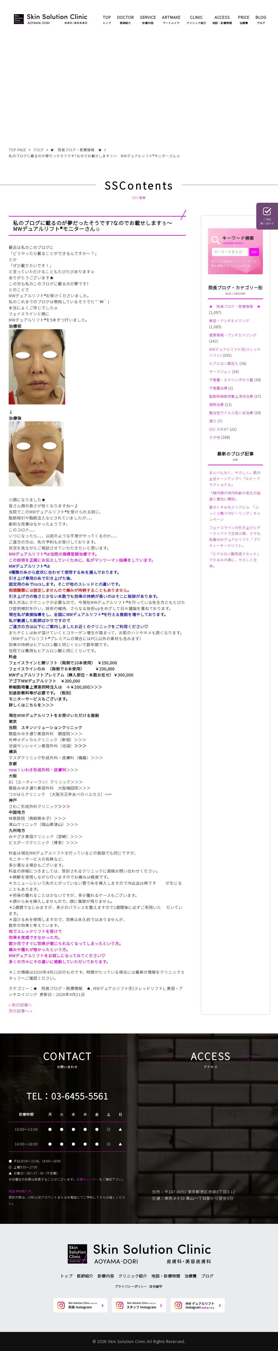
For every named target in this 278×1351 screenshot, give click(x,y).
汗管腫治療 (218, 388)
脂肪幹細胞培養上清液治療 (231, 396)
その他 (214, 437)
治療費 (191, 1276)
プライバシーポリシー (131, 1286)
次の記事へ (19, 1011)
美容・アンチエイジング (229, 320)
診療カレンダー (87, 1179)
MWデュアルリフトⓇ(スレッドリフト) (128, 988)
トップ (66, 1276)
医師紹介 (85, 1276)
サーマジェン (220, 371)
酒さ (213, 420)
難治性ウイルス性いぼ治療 (231, 412)
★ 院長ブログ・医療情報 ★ (62, 988)
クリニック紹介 (132, 1276)
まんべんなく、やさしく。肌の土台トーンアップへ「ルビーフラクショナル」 (235, 478)
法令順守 (155, 1286)
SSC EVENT (219, 429)
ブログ (207, 1276)
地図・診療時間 (165, 1276)
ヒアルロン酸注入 (223, 363)
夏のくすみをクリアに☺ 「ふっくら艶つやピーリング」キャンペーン (235, 513)
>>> (108, 794)
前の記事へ (22, 1004)
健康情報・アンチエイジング (233, 334)
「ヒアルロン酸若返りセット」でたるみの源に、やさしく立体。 (235, 559)
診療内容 (106, 1276)
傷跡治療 (216, 404)
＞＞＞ (96, 687)
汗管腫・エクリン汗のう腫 (231, 379)
